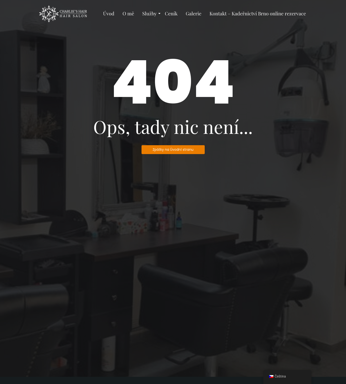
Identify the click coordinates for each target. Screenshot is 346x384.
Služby (150, 13)
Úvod (108, 13)
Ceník (171, 13)
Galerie (193, 13)
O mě (128, 13)
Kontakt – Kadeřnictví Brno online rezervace (258, 13)
